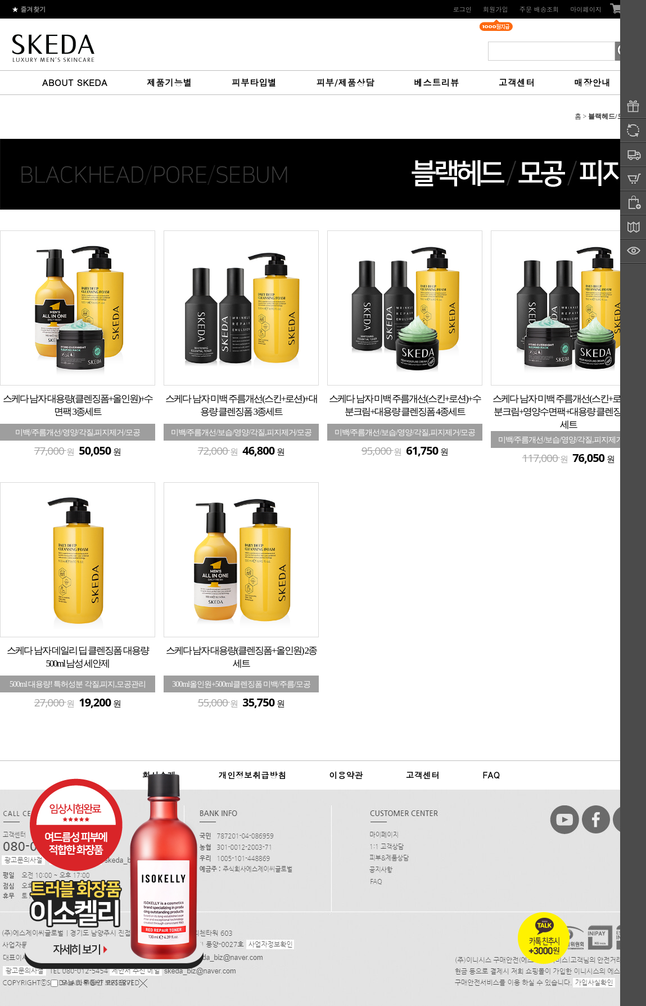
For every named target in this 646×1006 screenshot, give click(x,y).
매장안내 (592, 82)
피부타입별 (254, 82)
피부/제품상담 (345, 82)
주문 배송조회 (539, 8)
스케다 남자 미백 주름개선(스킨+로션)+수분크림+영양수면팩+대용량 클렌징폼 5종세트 (568, 411)
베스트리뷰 (436, 82)
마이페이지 (586, 8)
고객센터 (517, 82)
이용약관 (346, 775)
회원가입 (495, 8)
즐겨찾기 (29, 8)
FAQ (491, 775)
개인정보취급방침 (253, 775)
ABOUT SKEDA (74, 82)
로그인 (462, 8)
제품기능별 (169, 82)
